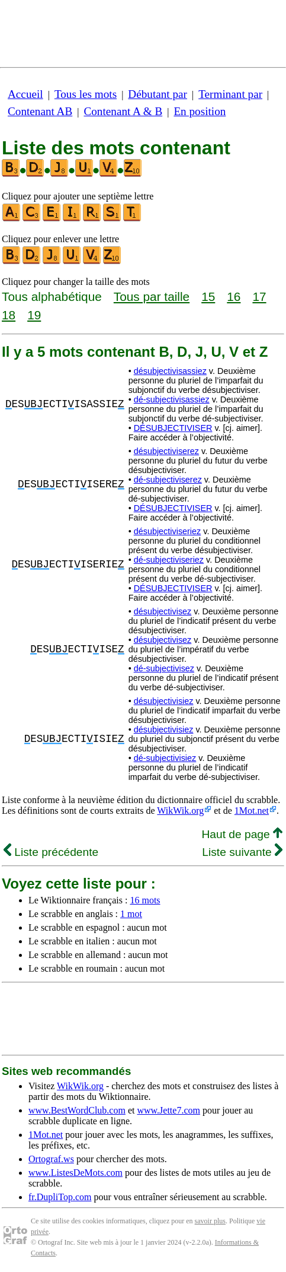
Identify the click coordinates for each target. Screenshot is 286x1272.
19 (34, 315)
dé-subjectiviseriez (169, 559)
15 (208, 296)
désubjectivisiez (164, 701)
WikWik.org (180, 810)
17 (259, 296)
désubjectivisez (163, 611)
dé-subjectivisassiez (172, 399)
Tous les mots (85, 94)
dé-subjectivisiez (165, 758)
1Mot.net (251, 810)
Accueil (25, 94)
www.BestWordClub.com (77, 1110)
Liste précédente (51, 852)
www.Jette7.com (168, 1110)
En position (199, 111)
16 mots (145, 900)
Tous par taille (151, 296)
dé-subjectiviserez (168, 479)
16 (233, 296)
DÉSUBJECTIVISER (173, 428)
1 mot (131, 914)
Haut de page (241, 834)
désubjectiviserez (166, 451)
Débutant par (157, 94)
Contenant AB (40, 111)
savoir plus (210, 1221)
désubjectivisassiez (170, 371)
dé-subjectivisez (164, 668)
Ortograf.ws (51, 1159)
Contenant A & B (122, 111)
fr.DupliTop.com (59, 1197)
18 (8, 315)
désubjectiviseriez (167, 531)
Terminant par (230, 94)
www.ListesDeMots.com (75, 1173)
